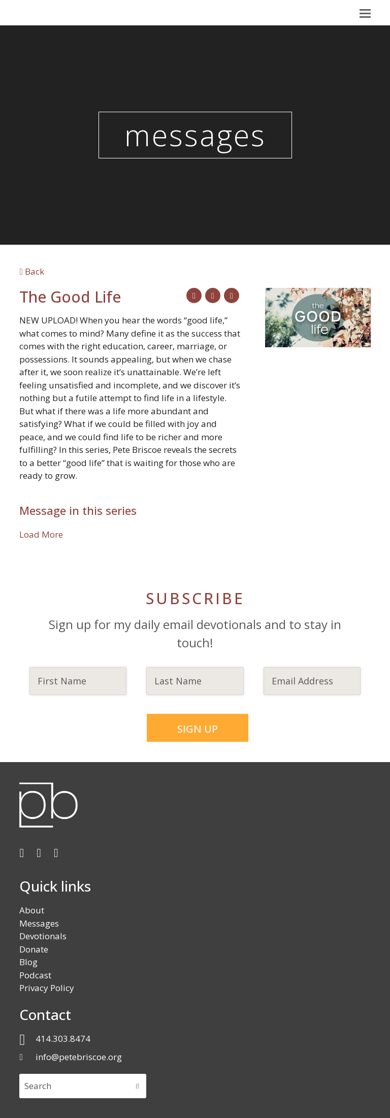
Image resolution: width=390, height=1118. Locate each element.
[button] (365, 12)
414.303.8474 (63, 1038)
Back (31, 271)
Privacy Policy (46, 987)
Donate (33, 949)
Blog (28, 961)
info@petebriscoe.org (79, 1056)
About (31, 909)
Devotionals (43, 935)
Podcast (35, 974)
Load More (41, 534)
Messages (39, 923)
